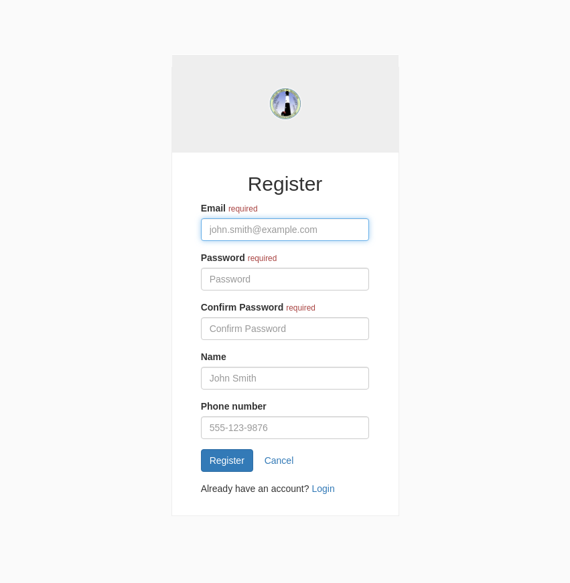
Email (213, 208)
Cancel (279, 460)
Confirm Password (242, 307)
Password (223, 257)
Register (227, 460)
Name (213, 356)
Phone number (234, 406)
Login (322, 488)
